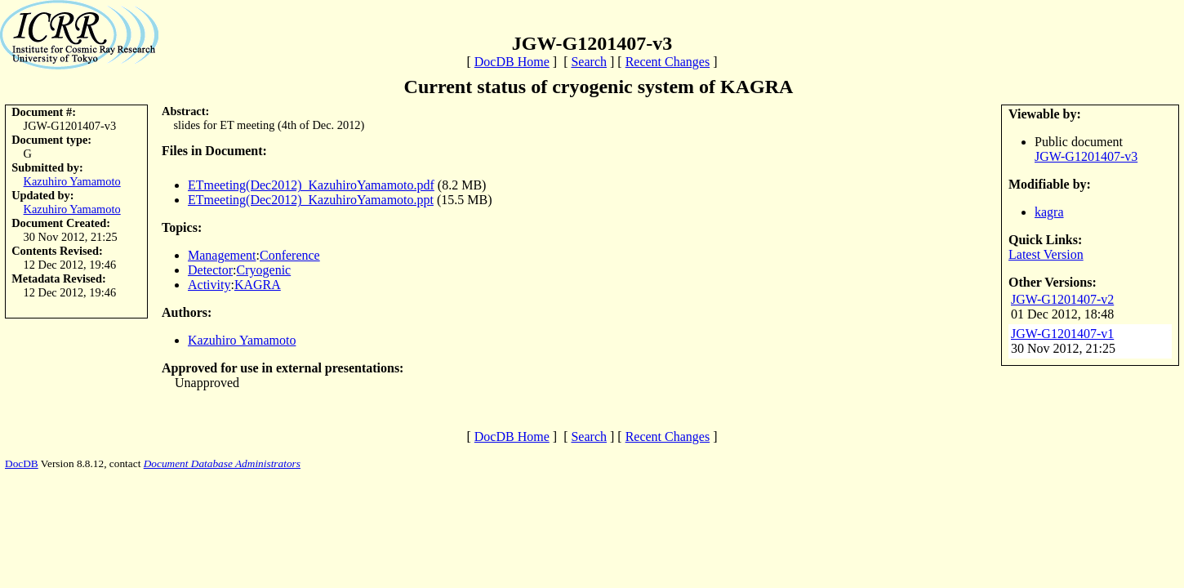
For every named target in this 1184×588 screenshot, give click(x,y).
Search (589, 62)
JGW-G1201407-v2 (1062, 299)
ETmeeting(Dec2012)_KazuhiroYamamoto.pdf (311, 185)
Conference (290, 255)
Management (222, 255)
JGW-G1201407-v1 (1062, 334)
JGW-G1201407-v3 (1086, 156)
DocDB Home (512, 62)
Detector (210, 270)
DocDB (21, 463)
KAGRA (257, 285)
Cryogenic (264, 270)
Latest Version (1046, 254)
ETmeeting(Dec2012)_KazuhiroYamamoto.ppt (311, 200)
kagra (1049, 212)
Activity (209, 285)
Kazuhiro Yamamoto (72, 181)
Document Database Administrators (222, 463)
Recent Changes (667, 62)
